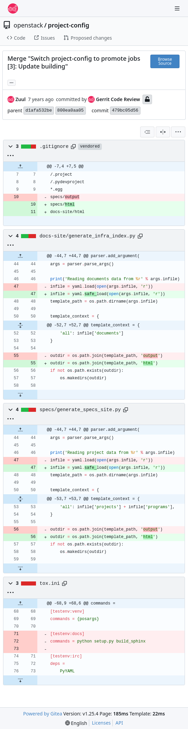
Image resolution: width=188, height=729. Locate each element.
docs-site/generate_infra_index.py (87, 236)
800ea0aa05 (70, 110)
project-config (68, 25)
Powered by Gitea (42, 713)
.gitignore (54, 146)
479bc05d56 (125, 110)
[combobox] (147, 132)
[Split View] (163, 132)
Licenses (101, 723)
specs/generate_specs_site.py (80, 410)
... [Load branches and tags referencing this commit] (12, 82)
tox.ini (50, 583)
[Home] (12, 8)
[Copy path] (73, 146)
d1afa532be (38, 110)
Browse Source (165, 61)
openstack (28, 25)
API (119, 723)
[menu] (178, 132)
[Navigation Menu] (178, 8)
